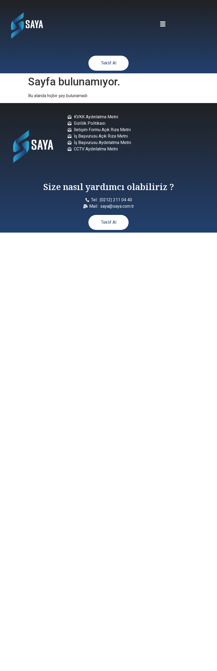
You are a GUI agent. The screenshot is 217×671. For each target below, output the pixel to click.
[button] (162, 24)
